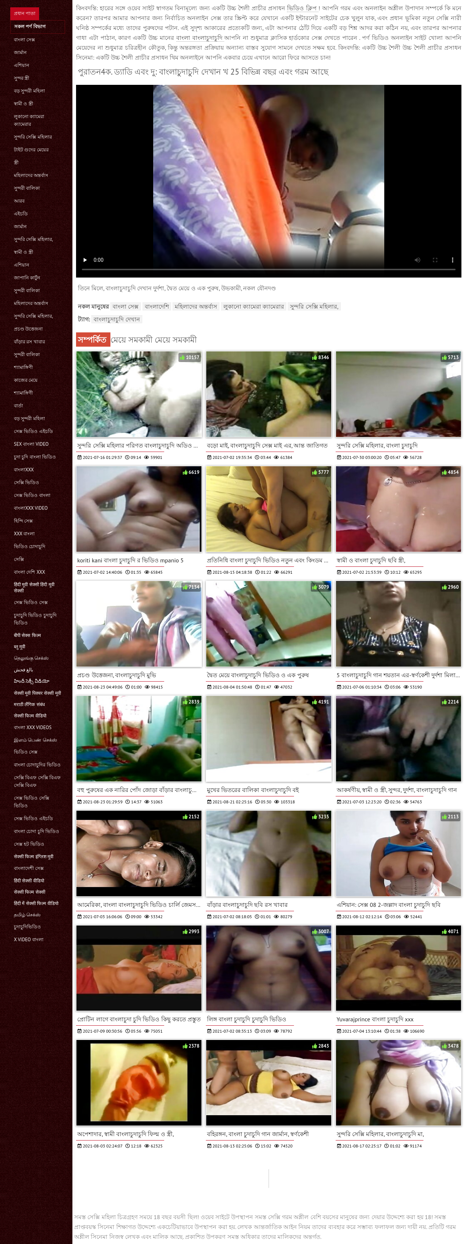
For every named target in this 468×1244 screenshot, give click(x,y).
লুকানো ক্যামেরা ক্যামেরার (29, 120)
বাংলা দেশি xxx (29, 572)
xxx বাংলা (24, 534)
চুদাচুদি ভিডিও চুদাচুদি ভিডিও (35, 619)
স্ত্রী (16, 162)
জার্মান (20, 52)
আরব (19, 201)
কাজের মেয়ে (26, 380)
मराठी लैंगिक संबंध (29, 704)
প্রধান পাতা (24, 13)
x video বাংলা (29, 939)
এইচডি (21, 214)
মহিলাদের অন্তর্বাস (31, 175)
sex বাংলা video (31, 444)
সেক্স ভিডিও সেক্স (31, 602)
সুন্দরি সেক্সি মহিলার (33, 137)
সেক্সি (19, 559)
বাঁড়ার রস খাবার (29, 342)
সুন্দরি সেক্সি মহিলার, (33, 239)
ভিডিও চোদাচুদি (29, 546)
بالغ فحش (23, 670)
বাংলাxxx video (31, 508)
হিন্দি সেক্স (23, 521)
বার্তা (18, 406)
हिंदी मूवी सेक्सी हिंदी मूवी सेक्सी (34, 587)
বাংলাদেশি (157, 306)
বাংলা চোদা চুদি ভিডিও (36, 831)
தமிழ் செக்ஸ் (27, 915)
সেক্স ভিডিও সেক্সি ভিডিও (31, 802)
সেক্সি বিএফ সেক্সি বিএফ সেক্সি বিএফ (37, 781)
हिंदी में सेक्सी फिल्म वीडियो (36, 903)
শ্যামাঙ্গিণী (23, 367)
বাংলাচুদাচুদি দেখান (117, 319)
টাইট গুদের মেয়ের (31, 150)
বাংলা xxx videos (33, 727)
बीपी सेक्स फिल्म (27, 635)
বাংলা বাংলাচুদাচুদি (200, 37)
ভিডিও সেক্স (26, 752)
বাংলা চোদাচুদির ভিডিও (37, 765)
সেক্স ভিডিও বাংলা (32, 495)
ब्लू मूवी (19, 647)
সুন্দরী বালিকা (27, 188)
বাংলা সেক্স (24, 40)
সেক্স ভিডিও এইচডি (33, 431)
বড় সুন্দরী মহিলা (29, 91)
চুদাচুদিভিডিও (27, 927)
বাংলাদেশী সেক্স (29, 868)
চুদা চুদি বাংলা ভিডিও (35, 457)
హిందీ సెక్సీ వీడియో (31, 681)
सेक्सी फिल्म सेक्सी (29, 892)
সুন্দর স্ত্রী (21, 78)
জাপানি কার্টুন (27, 278)
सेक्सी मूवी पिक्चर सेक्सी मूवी (37, 693)
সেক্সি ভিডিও (26, 482)
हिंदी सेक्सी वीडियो (29, 881)
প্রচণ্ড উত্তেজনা (28, 329)
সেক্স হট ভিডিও (29, 844)
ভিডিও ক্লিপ (302, 8)
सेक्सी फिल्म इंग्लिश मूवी (33, 856)
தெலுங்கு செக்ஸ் (31, 658)
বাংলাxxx (24, 470)
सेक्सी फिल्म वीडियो (30, 716)
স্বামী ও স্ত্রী (23, 104)
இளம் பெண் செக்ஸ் (35, 740)
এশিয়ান (21, 65)
